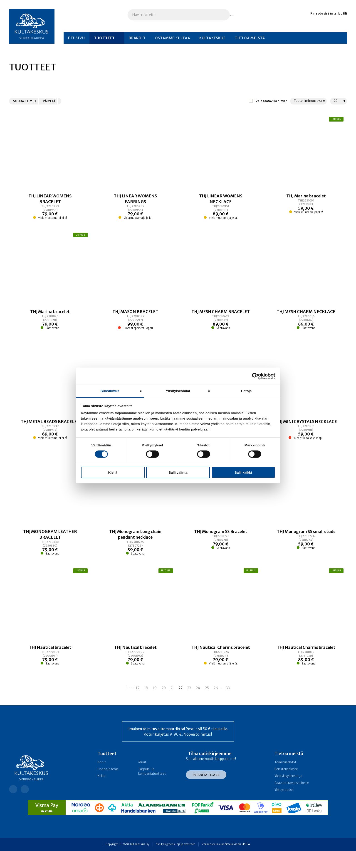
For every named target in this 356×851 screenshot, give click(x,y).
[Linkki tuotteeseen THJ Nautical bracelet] (50, 655)
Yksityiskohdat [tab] (178, 391)
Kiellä (112, 472)
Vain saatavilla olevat (271, 101)
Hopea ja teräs (108, 769)
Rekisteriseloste (286, 769)
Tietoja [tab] (246, 391)
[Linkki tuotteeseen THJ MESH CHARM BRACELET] (221, 319)
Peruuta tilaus (206, 774)
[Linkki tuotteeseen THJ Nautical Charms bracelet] (221, 655)
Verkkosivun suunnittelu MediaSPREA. (226, 844)
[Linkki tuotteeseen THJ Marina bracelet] (306, 206)
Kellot (102, 776)
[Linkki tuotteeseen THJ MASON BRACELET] (135, 319)
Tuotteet (104, 38)
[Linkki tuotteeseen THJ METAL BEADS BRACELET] (50, 429)
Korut (102, 762)
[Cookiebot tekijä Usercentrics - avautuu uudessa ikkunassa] (255, 376)
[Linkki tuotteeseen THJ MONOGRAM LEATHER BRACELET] (50, 542)
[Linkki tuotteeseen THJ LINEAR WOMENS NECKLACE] (221, 206)
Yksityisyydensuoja (288, 776)
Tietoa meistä (250, 38)
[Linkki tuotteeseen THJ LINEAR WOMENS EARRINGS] (135, 206)
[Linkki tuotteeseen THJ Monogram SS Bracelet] (221, 542)
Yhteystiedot (284, 790)
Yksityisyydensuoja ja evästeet (175, 844)
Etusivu (76, 38)
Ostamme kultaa (172, 38)
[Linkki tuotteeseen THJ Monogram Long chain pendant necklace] (135, 542)
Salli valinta (178, 472)
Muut (142, 762)
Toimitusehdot (285, 762)
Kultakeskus (212, 38)
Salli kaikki (243, 472)
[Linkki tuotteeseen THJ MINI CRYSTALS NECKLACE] (306, 429)
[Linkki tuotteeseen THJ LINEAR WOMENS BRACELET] (50, 206)
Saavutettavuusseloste (291, 783)
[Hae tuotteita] (232, 15)
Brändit (137, 38)
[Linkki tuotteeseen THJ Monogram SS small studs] (306, 542)
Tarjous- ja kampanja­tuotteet (152, 771)
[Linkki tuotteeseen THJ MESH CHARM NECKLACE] (306, 319)
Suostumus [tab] (110, 391)
